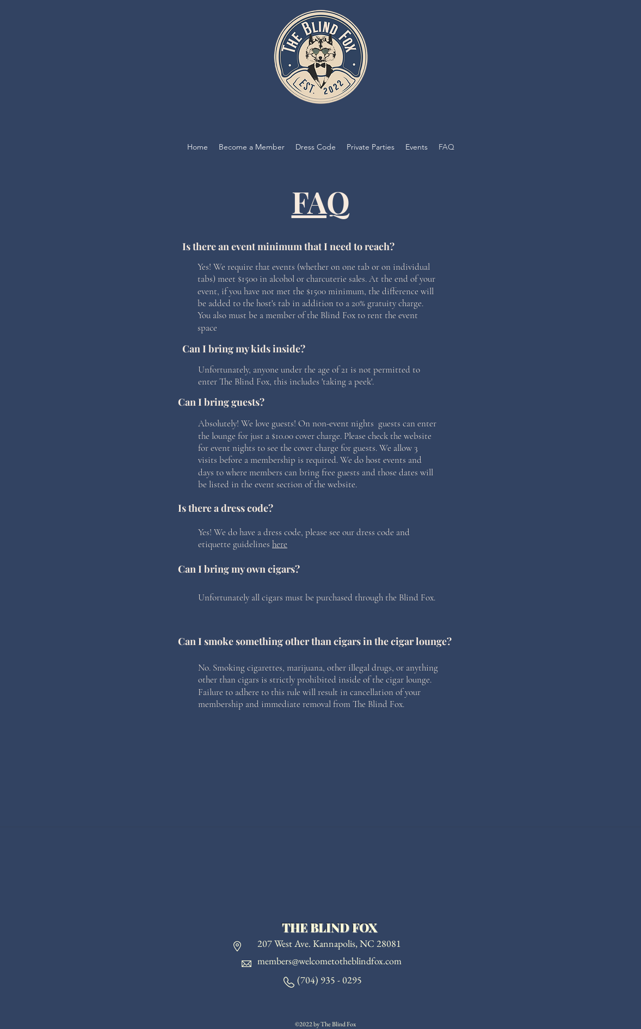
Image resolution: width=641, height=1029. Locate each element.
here (279, 544)
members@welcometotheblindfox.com (329, 960)
